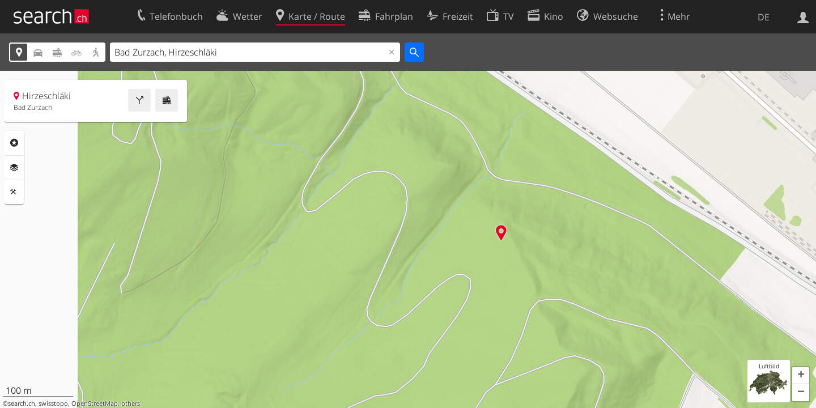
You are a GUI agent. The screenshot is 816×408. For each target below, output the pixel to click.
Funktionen (14, 192)
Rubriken (14, 143)
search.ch (21, 403)
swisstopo (53, 403)
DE (764, 17)
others (130, 403)
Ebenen (14, 168)
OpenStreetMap (94, 403)
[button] (800, 375)
